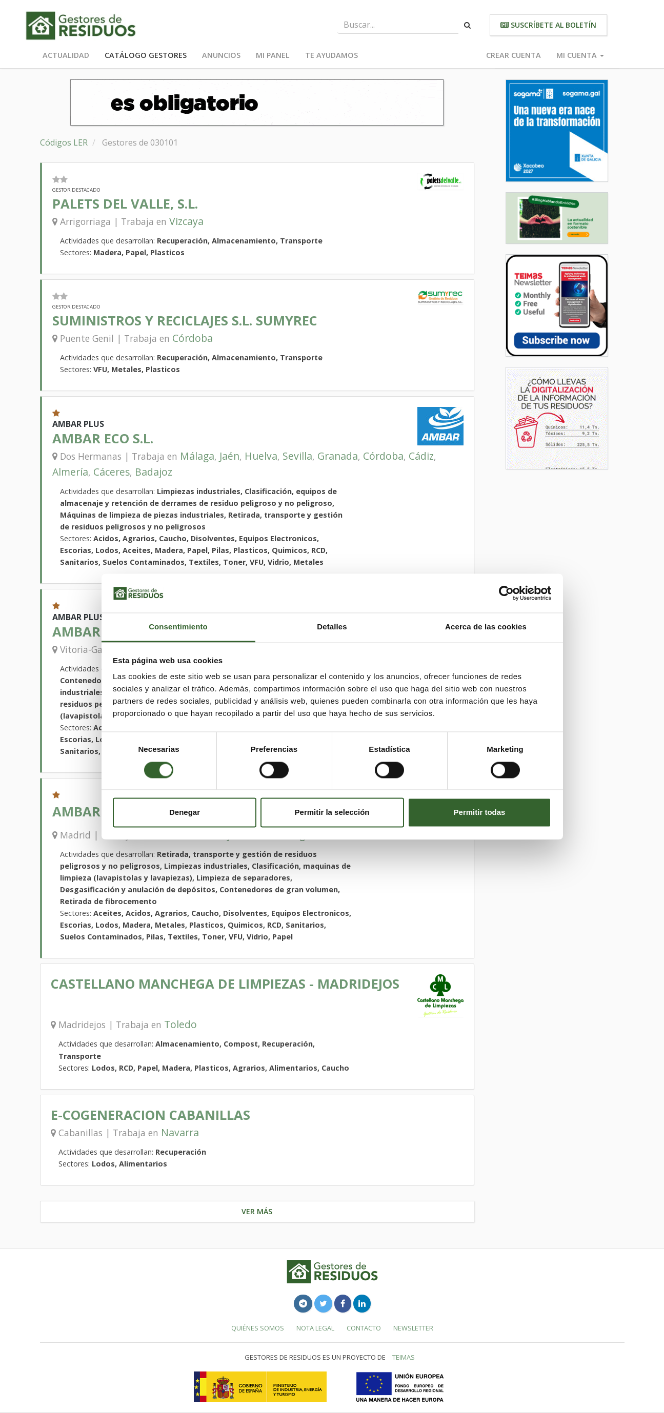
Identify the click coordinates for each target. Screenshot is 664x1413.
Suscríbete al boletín (548, 25)
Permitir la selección (332, 812)
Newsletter (413, 1328)
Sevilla (297, 456)
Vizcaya (186, 221)
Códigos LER (64, 142)
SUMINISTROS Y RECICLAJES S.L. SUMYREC (184, 321)
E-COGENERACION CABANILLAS (150, 1115)
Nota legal (315, 1328)
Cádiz (421, 456)
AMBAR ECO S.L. (102, 438)
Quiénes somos (257, 1328)
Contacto (364, 1328)
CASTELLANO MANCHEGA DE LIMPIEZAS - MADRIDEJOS (225, 984)
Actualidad (66, 55)
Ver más (257, 1211)
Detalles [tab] (332, 627)
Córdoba (192, 338)
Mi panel (273, 55)
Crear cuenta (513, 55)
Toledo (180, 1024)
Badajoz (153, 472)
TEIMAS (403, 1357)
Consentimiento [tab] (178, 627)
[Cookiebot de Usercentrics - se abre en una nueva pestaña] (506, 593)
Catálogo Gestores (146, 55)
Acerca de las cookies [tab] (486, 627)
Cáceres (111, 472)
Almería (70, 472)
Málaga (197, 456)
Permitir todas (480, 812)
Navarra (180, 1132)
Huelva (261, 456)
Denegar (184, 812)
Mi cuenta (580, 55)
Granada (337, 456)
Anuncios (221, 55)
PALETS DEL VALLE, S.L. (125, 204)
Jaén (229, 456)
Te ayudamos (331, 55)
